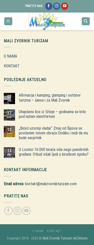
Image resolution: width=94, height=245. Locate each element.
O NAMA (10, 56)
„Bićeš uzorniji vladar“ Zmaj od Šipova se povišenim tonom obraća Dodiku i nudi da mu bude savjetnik (53, 133)
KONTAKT (12, 66)
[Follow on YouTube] (64, 6)
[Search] (86, 21)
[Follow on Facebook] (48, 6)
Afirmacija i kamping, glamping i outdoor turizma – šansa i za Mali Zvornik (50, 97)
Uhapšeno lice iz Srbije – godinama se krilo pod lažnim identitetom (52, 114)
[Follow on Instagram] (56, 6)
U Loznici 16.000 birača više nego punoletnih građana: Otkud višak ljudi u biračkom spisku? (53, 152)
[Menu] (8, 21)
